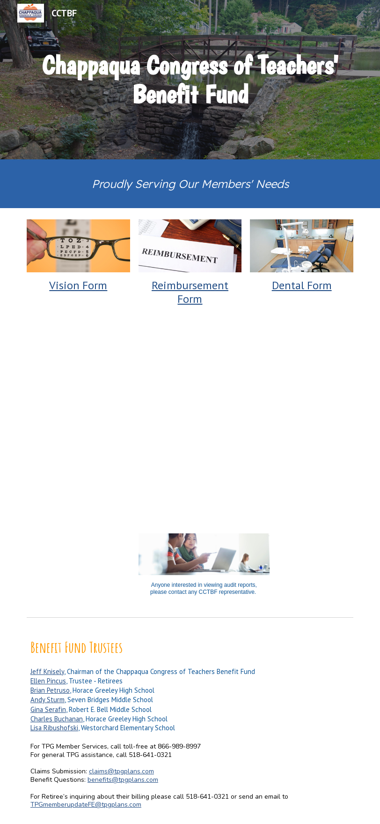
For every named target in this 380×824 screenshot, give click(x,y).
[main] (190, 79)
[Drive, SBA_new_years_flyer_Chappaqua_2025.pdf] (106, 423)
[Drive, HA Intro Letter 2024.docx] (273, 423)
